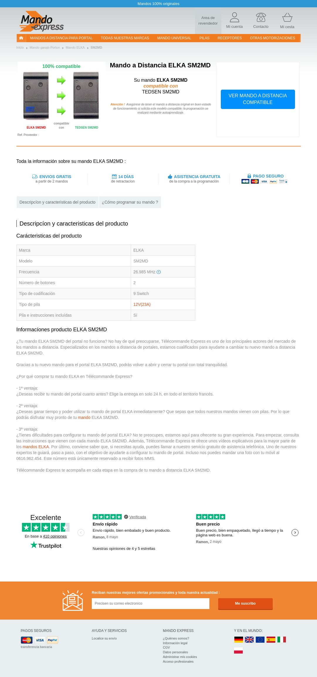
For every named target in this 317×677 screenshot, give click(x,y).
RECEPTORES (230, 38)
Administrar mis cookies (180, 657)
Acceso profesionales (178, 661)
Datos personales (175, 652)
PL (238, 650)
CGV (166, 647)
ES (271, 640)
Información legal (175, 643)
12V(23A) (142, 304)
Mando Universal (174, 38)
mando (84, 417)
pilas (204, 38)
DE (238, 640)
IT (282, 640)
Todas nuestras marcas (125, 38)
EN (260, 640)
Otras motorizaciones (272, 38)
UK (249, 640)
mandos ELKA (36, 446)
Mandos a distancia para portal (61, 38)
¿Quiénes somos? (176, 638)
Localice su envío (104, 638)
